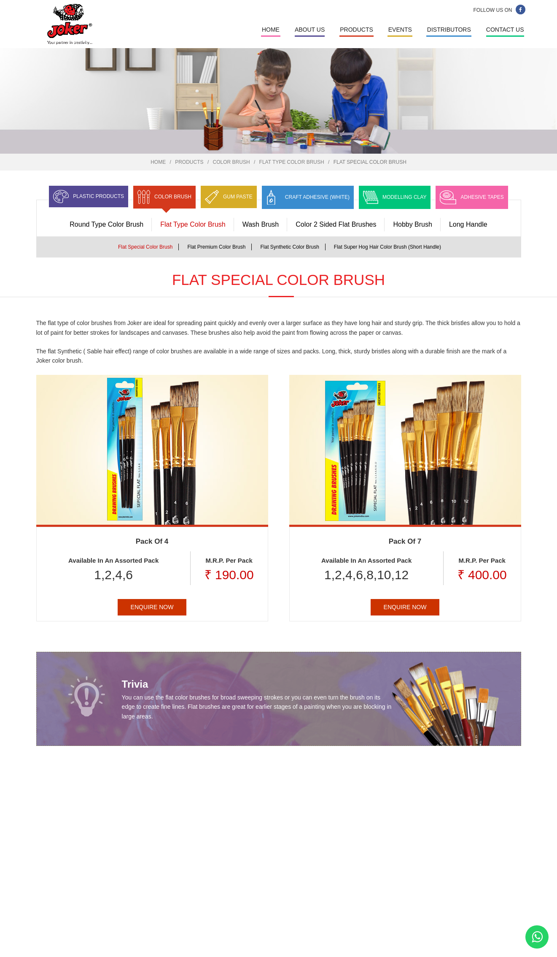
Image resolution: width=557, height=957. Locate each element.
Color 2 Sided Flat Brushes (336, 224)
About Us (310, 29)
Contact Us (505, 29)
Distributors (449, 29)
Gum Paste (238, 197)
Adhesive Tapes (481, 197)
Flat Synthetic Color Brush (289, 247)
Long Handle (468, 224)
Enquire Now (152, 607)
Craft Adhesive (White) (317, 197)
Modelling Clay (404, 197)
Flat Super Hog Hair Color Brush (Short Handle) (387, 247)
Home (271, 29)
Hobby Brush (412, 224)
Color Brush (231, 162)
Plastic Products (98, 196)
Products (356, 29)
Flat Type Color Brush (291, 162)
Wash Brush (260, 224)
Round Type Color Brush (106, 224)
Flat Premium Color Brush (216, 247)
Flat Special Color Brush (145, 247)
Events (400, 29)
